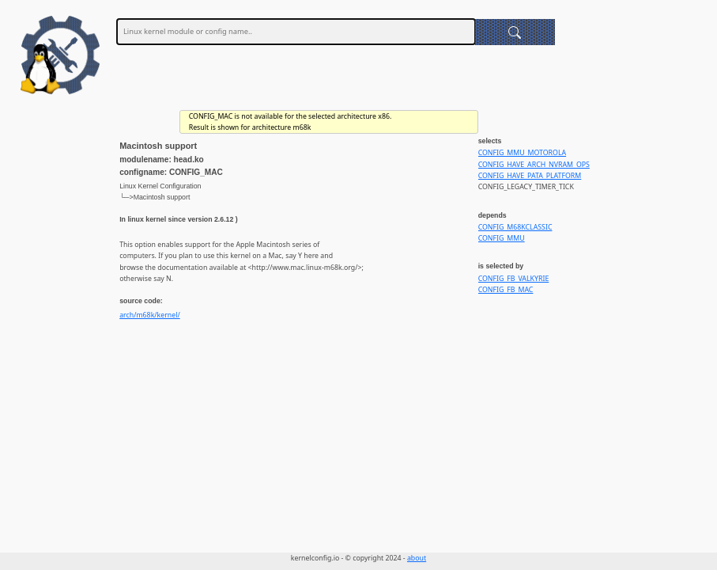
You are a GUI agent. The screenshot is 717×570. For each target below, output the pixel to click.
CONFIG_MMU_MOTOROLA (522, 153)
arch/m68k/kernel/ (149, 315)
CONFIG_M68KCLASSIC (515, 227)
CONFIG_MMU (501, 238)
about (416, 558)
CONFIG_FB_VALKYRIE (513, 278)
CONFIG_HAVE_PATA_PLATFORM (530, 175)
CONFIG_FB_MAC (506, 289)
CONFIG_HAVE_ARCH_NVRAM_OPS (534, 164)
